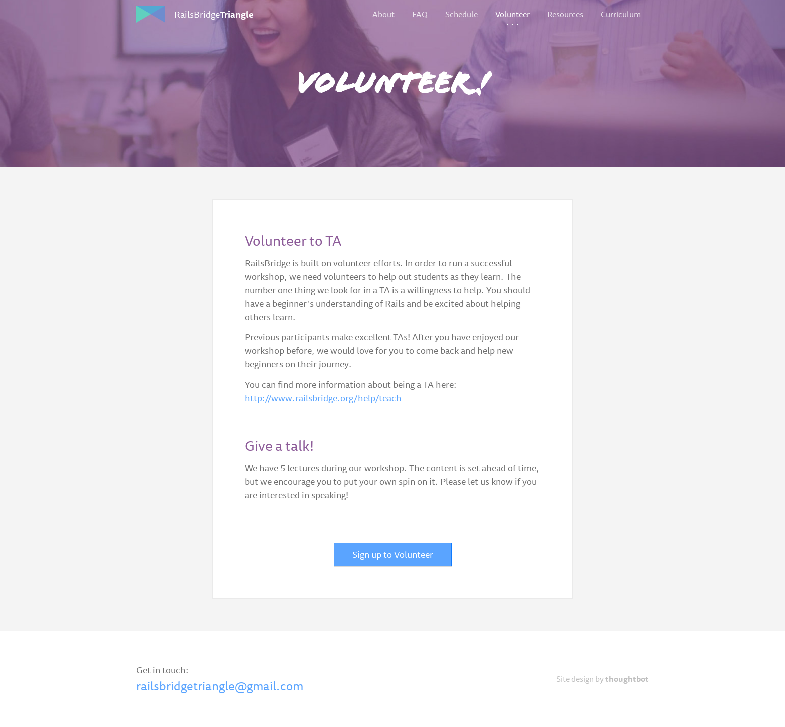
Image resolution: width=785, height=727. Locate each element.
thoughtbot (627, 678)
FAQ (420, 14)
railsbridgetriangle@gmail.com (219, 685)
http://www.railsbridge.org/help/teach (323, 398)
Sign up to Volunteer (392, 554)
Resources (565, 14)
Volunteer (512, 14)
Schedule (461, 14)
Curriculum (621, 14)
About (383, 14)
